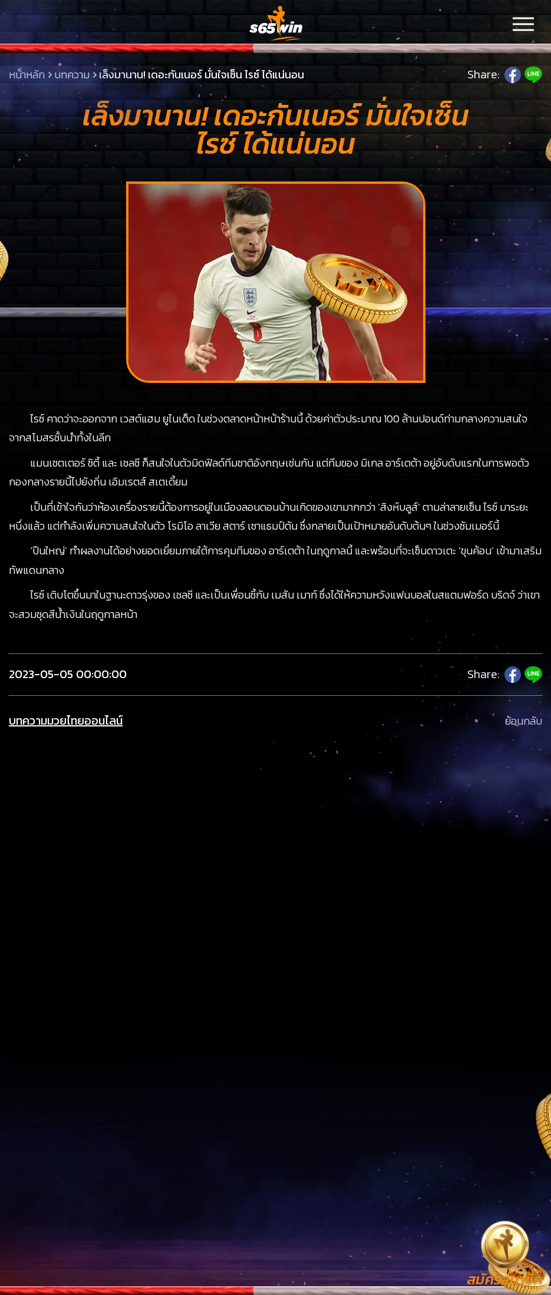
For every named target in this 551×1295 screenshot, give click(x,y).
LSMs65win (275, 23)
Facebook (512, 75)
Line (533, 75)
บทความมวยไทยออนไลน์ (66, 720)
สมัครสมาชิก (504, 1279)
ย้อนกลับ (523, 720)
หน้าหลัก (27, 74)
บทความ (72, 74)
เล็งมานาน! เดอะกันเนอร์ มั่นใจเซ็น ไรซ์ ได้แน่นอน (201, 74)
